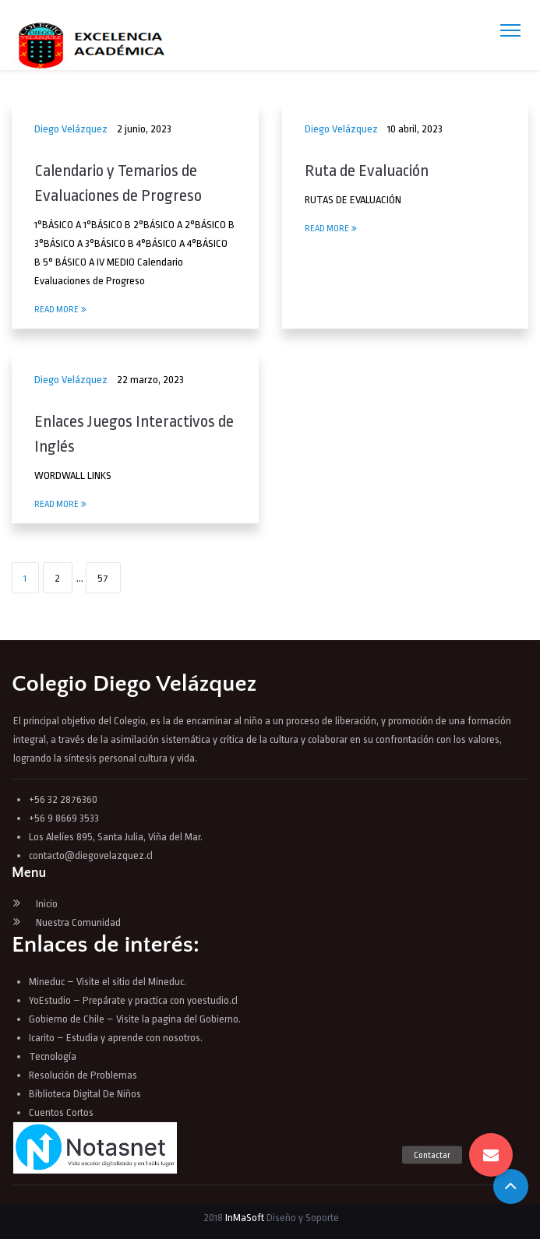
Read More (60, 309)
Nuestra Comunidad (78, 922)
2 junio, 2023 (144, 129)
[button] (491, 1155)
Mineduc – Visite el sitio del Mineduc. (107, 981)
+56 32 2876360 (63, 799)
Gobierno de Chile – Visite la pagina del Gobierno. (135, 1019)
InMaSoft (244, 1217)
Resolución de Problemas (84, 1075)
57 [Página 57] (102, 578)
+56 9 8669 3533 (64, 818)
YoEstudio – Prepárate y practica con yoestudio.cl (133, 1000)
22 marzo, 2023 (150, 379)
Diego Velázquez (71, 129)
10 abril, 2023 (415, 129)
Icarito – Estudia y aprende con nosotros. (116, 1038)
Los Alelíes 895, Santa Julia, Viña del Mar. (116, 837)
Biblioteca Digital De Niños (85, 1094)
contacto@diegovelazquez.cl (91, 855)
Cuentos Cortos (61, 1112)
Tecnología (52, 1056)
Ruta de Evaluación (367, 170)
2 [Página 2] (57, 578)
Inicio (47, 904)
